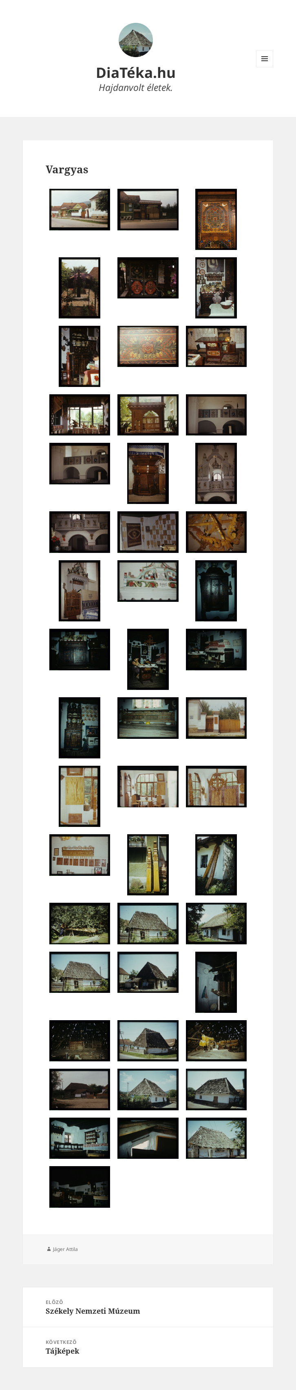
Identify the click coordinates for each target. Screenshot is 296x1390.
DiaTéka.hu (136, 72)
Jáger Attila (65, 1249)
